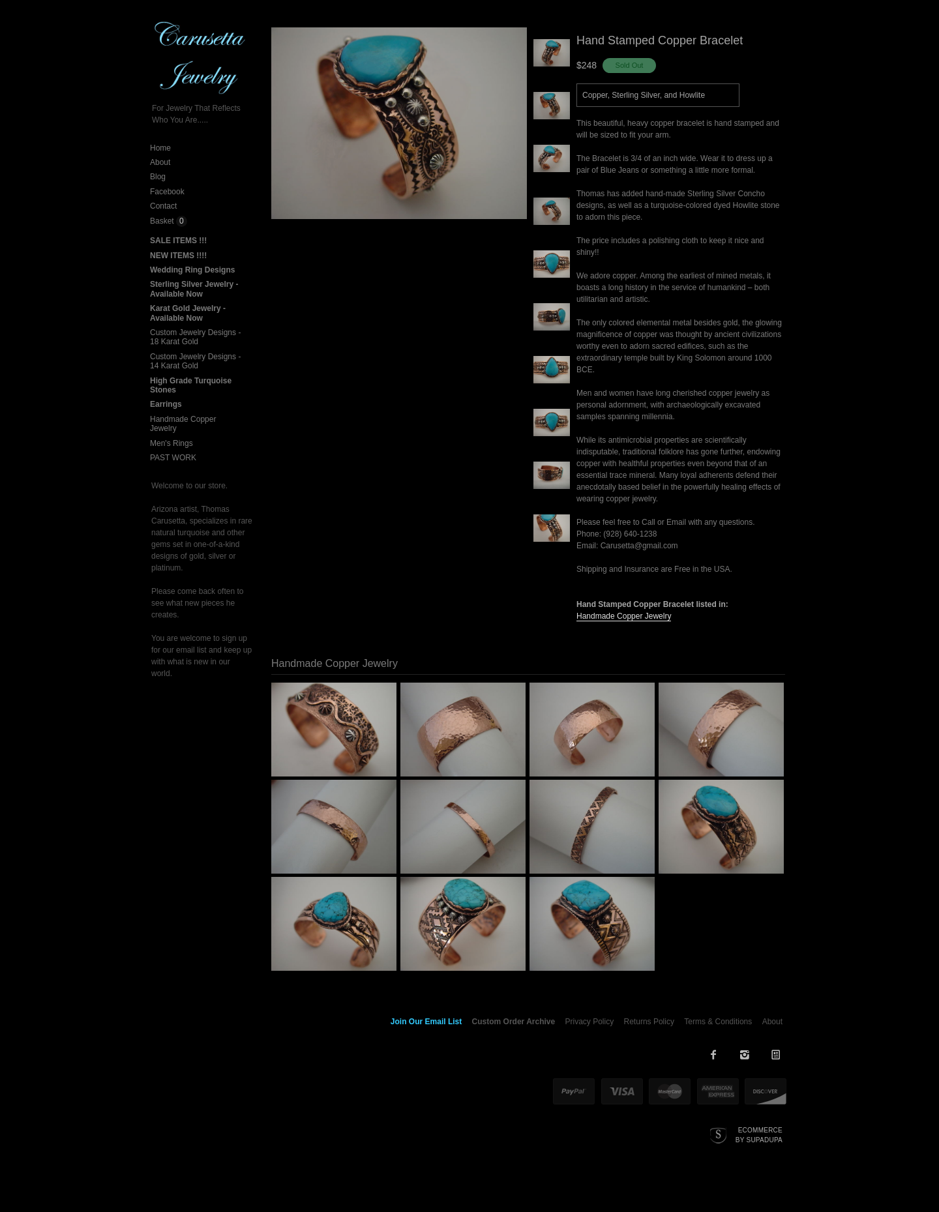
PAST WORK (173, 457)
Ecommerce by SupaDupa (759, 1134)
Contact (163, 206)
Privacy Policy (589, 1021)
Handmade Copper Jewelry (623, 616)
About (160, 162)
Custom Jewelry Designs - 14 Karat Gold (195, 361)
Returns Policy (649, 1021)
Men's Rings (171, 443)
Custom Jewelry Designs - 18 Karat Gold (195, 337)
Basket (163, 221)
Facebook (167, 191)
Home (160, 148)
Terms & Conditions (718, 1021)
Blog (158, 176)
